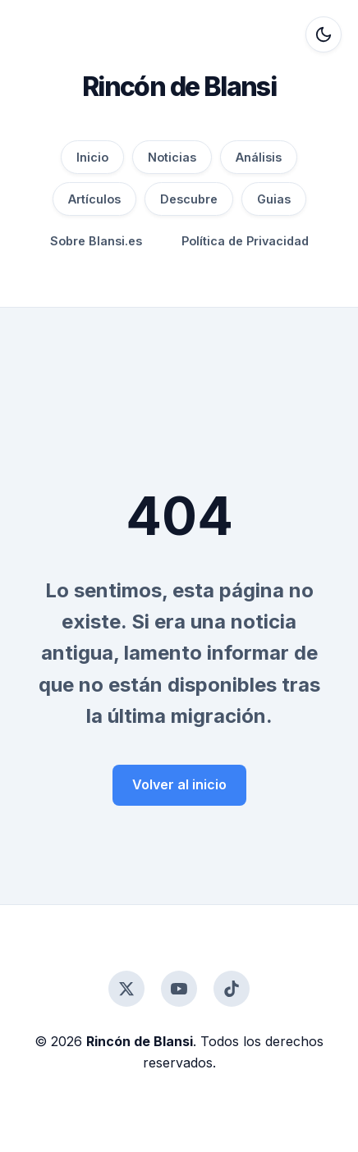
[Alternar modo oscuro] (323, 34)
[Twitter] (126, 989)
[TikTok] (231, 989)
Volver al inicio (179, 784)
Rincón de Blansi (179, 87)
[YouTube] (179, 989)
